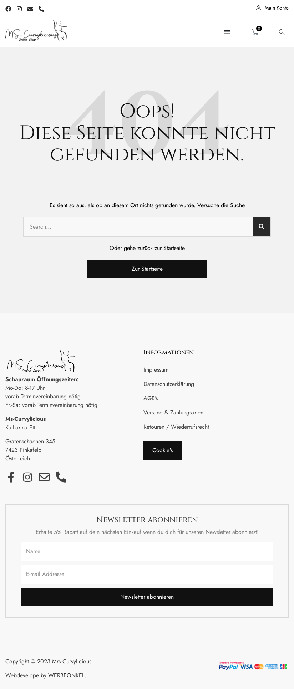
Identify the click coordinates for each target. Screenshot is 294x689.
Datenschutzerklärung (168, 384)
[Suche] (261, 226)
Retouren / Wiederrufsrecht (176, 427)
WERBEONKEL (66, 676)
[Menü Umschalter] (227, 31)
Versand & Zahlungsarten (173, 413)
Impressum (155, 370)
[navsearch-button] (281, 32)
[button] (162, 451)
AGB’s (150, 398)
